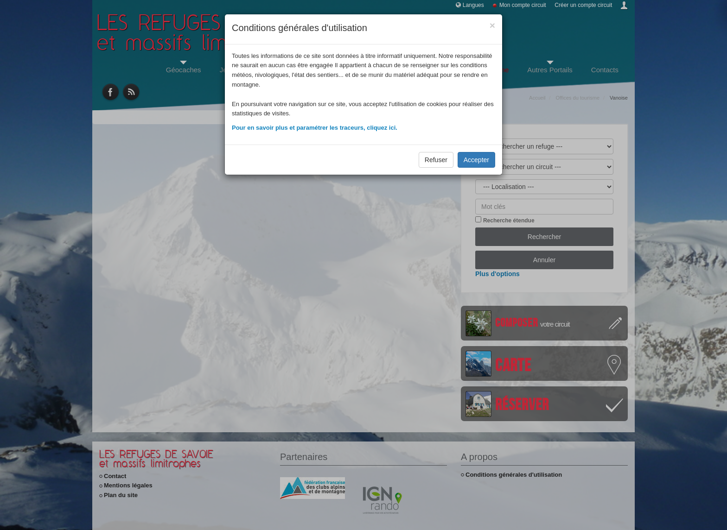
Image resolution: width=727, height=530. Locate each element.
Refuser (436, 160)
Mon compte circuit (522, 5)
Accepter (476, 160)
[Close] (492, 25)
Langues (473, 5)
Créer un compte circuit (583, 5)
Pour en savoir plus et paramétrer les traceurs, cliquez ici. (314, 127)
